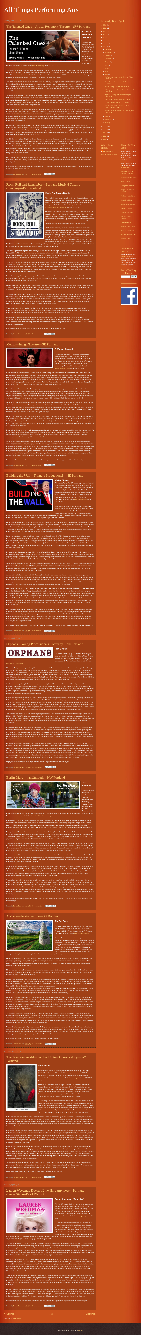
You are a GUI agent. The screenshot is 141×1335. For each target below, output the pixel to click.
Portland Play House (127, 212)
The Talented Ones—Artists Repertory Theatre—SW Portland (48, 26)
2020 (105, 37)
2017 (105, 47)
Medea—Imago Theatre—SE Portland (32, 344)
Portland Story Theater (128, 226)
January (107, 122)
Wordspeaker (125, 167)
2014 (105, 133)
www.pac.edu (77, 1078)
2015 (105, 130)
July (106, 65)
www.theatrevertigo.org (81, 933)
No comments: (37, 174)
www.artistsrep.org (38, 65)
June (107, 68)
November (108, 52)
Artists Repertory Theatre (129, 177)
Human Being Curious (128, 204)
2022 (105, 31)
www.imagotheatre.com (62, 368)
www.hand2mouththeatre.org (41, 816)
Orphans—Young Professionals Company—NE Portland (44, 644)
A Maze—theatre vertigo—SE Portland (33, 916)
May (106, 71)
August (107, 62)
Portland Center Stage (128, 196)
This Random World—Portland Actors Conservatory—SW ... (117, 106)
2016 (105, 127)
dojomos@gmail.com (127, 256)
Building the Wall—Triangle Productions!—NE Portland (44, 475)
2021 (105, 34)
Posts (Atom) (17, 1318)
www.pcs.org (82, 1216)
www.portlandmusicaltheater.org (55, 207)
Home (50, 1314)
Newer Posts (9, 1314)
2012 (105, 139)
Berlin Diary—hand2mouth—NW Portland (35, 777)
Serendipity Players (127, 200)
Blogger (80, 1330)
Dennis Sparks (108, 151)
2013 (105, 136)
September (108, 59)
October (107, 56)
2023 (105, 28)
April (106, 74)
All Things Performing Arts (41, 9)
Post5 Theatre (125, 181)
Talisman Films (125, 238)
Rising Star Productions (128, 234)
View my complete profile (109, 154)
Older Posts (91, 1314)
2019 (105, 40)
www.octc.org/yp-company (14, 663)
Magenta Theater (126, 208)
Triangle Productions (127, 186)
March (107, 116)
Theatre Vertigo (126, 222)
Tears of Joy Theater (127, 230)
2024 (105, 25)
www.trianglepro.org (80, 499)
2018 (105, 43)
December (108, 49)
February (108, 119)
